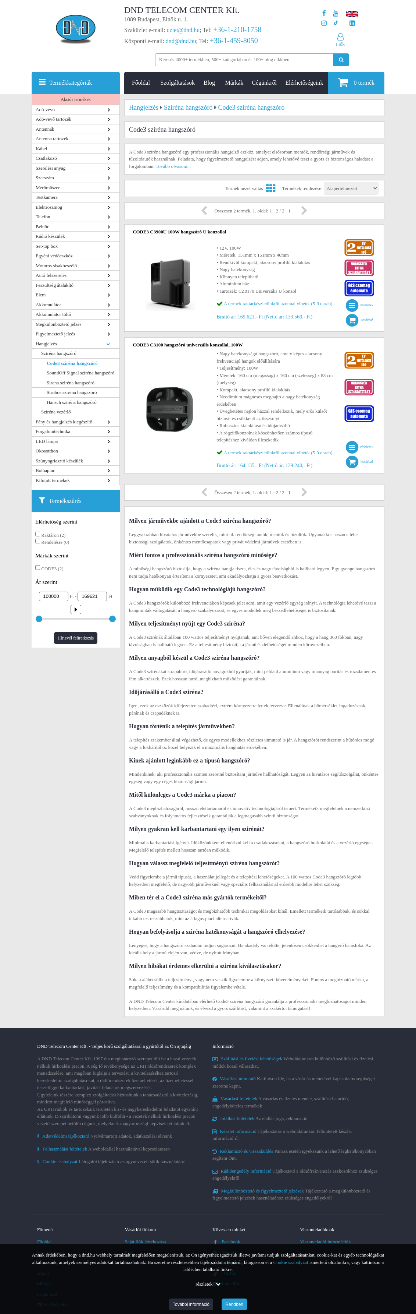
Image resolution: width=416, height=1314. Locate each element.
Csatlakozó (46, 158)
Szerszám (45, 177)
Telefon (43, 216)
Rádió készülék (50, 236)
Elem (41, 294)
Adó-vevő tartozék (53, 119)
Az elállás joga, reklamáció (260, 1118)
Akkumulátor (48, 304)
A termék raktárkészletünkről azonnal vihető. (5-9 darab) (278, 303)
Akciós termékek (76, 99)
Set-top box (47, 246)
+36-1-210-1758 (237, 29)
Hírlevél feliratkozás (76, 638)
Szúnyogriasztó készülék (59, 461)
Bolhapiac (45, 470)
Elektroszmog (49, 207)
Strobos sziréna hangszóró (72, 392)
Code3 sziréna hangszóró (72, 363)
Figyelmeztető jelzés (55, 334)
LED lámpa (47, 441)
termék (356, 82)
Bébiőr (42, 226)
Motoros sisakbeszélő (56, 265)
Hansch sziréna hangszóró (72, 402)
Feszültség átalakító (54, 285)
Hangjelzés (46, 343)
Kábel (41, 148)
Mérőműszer (48, 187)
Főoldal (141, 83)
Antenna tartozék (52, 138)
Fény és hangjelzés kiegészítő (64, 422)
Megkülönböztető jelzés (59, 324)
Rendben (234, 1304)
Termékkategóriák (70, 83)
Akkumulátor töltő (53, 314)
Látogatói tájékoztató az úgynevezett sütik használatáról (111, 1161)
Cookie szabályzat (290, 1262)
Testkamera (47, 197)
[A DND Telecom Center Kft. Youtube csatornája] (335, 13)
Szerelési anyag (50, 168)
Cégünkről (264, 83)
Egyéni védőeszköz (54, 255)
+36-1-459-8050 (233, 40)
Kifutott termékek (53, 480)
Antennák (45, 129)
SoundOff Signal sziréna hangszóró (80, 373)
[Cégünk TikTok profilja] (335, 23)
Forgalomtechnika (53, 431)
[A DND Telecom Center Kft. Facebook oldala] (324, 13)
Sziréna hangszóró (58, 353)
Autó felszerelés (51, 275)
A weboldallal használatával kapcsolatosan (103, 1149)
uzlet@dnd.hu (183, 30)
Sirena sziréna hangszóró (70, 382)
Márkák (234, 83)
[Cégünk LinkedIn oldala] (352, 23)
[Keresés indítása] (341, 59)
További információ (191, 1304)
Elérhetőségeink (304, 83)
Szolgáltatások (178, 83)
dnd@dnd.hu (181, 41)
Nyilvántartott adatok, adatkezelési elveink (104, 1136)
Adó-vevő (45, 109)
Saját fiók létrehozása (145, 1241)
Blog (209, 83)
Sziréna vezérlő (56, 412)
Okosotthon (47, 451)
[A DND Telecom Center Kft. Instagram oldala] (324, 23)
